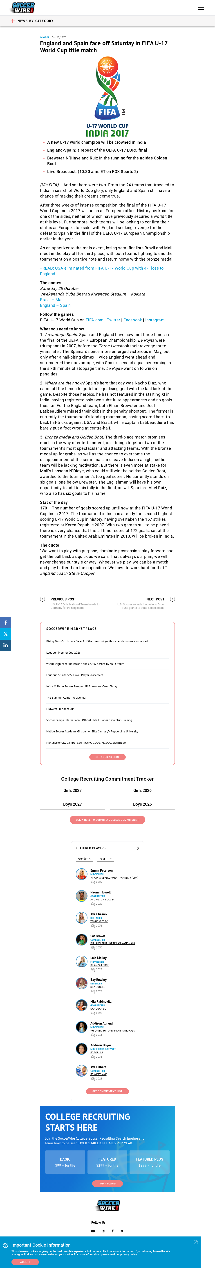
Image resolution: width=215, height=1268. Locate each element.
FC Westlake (98, 1074)
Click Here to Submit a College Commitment (107, 819)
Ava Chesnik (98, 914)
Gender (82, 858)
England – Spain (55, 305)
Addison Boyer (100, 1045)
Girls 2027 (73, 790)
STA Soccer (97, 987)
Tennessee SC (99, 921)
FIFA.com (95, 320)
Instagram (155, 320)
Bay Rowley (98, 979)
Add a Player (107, 1183)
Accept (25, 1262)
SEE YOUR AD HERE (107, 757)
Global (44, 37)
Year (102, 858)
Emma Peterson (101, 870)
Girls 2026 (142, 790)
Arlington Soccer (102, 899)
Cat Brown (97, 936)
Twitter (113, 320)
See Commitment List (107, 1091)
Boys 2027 (72, 804)
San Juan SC (98, 1008)
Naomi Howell (100, 892)
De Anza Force (99, 965)
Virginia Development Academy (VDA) (114, 877)
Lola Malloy (98, 958)
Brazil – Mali (52, 299)
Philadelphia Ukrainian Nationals (112, 943)
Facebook (132, 320)
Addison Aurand (101, 1023)
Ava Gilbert (98, 1067)
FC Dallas (96, 1052)
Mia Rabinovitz (101, 1001)
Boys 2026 (142, 804)
